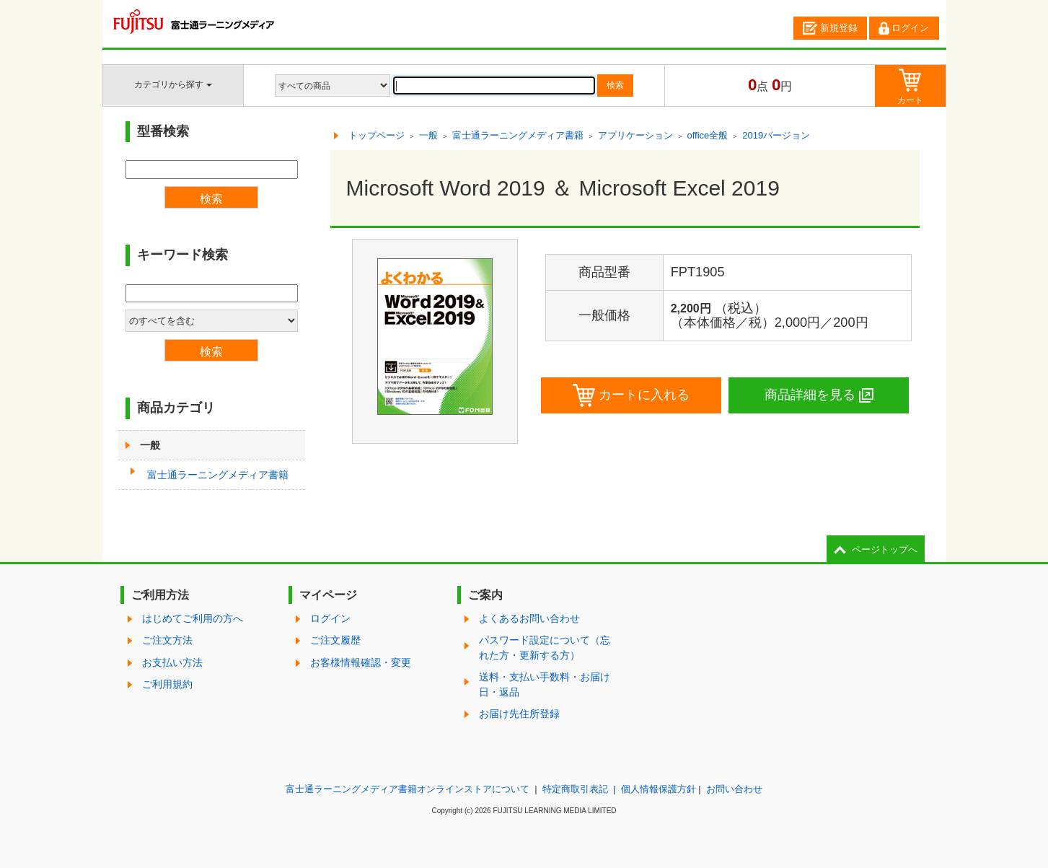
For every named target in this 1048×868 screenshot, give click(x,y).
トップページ (376, 135)
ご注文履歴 (335, 640)
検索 (615, 85)
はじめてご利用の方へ (192, 618)
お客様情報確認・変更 (360, 662)
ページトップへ (884, 549)
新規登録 (830, 28)
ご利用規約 (167, 684)
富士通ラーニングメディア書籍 (218, 475)
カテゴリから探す (172, 84)
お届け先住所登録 (519, 713)
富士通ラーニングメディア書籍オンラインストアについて (407, 789)
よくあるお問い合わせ (529, 618)
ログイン (904, 28)
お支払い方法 (172, 662)
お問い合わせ (734, 789)
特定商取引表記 (575, 789)
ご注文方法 (167, 640)
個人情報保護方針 (658, 789)
